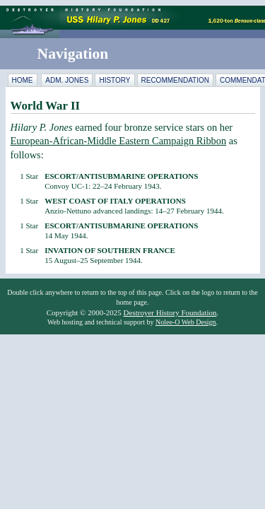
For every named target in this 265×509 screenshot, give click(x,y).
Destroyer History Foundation (170, 312)
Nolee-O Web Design (185, 322)
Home (22, 80)
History (114, 80)
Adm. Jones (66, 80)
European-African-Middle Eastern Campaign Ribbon (119, 140)
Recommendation (175, 80)
